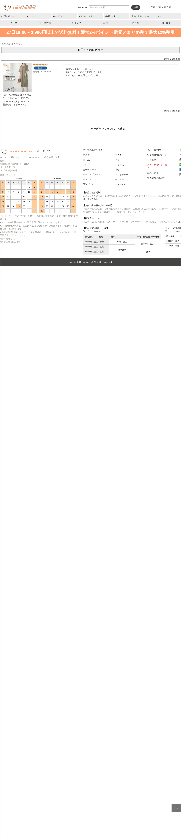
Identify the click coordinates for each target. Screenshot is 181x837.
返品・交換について (141, 16)
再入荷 (135, 23)
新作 (105, 23)
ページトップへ (176, 808)
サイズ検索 (45, 23)
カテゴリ (15, 23)
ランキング (75, 23)
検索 (136, 7)
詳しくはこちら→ (91, 199)
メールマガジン (87, 16)
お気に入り (111, 16)
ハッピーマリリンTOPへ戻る (108, 128)
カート (31, 16)
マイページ (163, 16)
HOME (4, 44)
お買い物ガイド (9, 16)
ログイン (58, 16)
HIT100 (166, 23)
